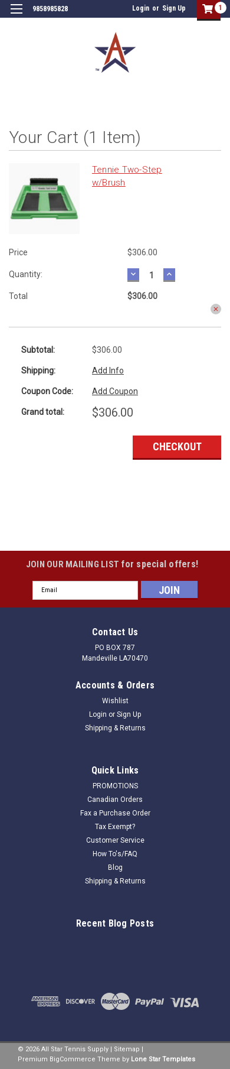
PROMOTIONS (115, 786)
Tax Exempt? (115, 827)
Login (140, 8)
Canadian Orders (115, 799)
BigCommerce (73, 1059)
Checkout (177, 446)
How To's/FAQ (115, 854)
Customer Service (115, 840)
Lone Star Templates (163, 1059)
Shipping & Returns (115, 728)
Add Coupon (115, 391)
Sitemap (127, 1049)
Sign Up (174, 8)
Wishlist (115, 701)
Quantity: (25, 274)
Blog (115, 867)
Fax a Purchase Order (115, 813)
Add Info (108, 370)
